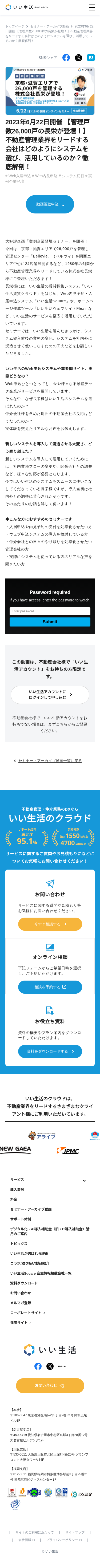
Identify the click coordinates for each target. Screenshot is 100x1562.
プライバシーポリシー (64, 1540)
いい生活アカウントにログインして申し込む (47, 695)
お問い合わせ (20, 1293)
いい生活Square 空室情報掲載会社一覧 (40, 1273)
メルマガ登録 (20, 1303)
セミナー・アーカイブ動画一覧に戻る (50, 761)
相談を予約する (47, 987)
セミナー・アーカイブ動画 (30, 1209)
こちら (62, 724)
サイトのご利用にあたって (34, 1532)
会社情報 (26, 1540)
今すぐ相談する (47, 924)
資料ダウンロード (24, 1283)
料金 (13, 1200)
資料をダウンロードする (47, 1051)
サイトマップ (75, 1532)
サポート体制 (20, 1219)
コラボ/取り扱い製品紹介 (29, 1264)
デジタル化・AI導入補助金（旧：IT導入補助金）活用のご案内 (49, 1231)
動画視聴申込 (47, 204)
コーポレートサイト (25, 1313)
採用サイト (18, 1323)
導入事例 (17, 1190)
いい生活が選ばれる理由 (29, 1254)
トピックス (18, 1244)
